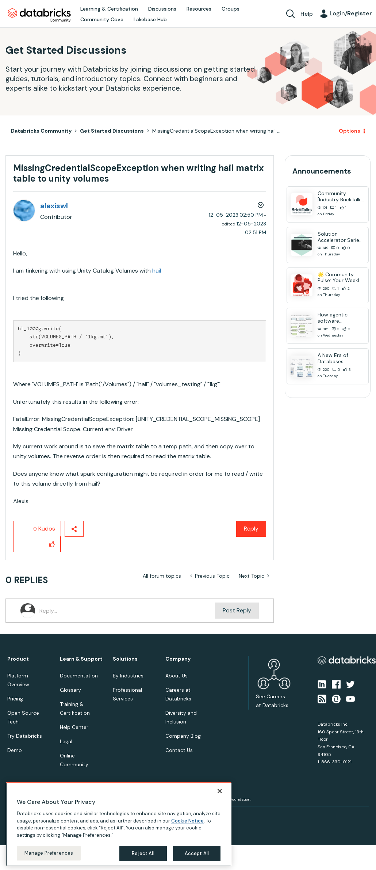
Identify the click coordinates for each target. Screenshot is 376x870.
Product (18, 659)
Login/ (351, 13)
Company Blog (183, 736)
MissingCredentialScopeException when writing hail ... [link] (216, 131)
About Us (176, 675)
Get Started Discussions (112, 131)
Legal (66, 741)
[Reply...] (127, 610)
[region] (118, 824)
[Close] (220, 791)
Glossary (70, 690)
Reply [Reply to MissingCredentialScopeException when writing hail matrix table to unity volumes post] (251, 528)
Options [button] (349, 131)
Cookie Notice (187, 821)
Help (306, 14)
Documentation (79, 675)
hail (156, 270)
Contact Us (179, 750)
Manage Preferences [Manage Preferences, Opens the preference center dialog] (48, 853)
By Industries (128, 675)
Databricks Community (39, 15)
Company (178, 659)
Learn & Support (81, 659)
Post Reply (237, 610)
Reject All (143, 853)
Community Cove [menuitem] (101, 19)
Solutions (125, 659)
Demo (14, 750)
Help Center (74, 727)
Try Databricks (24, 736)
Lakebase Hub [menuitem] (150, 19)
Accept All (197, 853)
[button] (52, 544)
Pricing (15, 698)
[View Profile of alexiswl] (54, 205)
